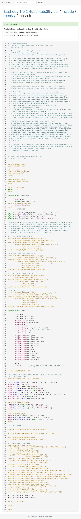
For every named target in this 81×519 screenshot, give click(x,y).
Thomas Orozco (47, 516)
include (68, 11)
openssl (9, 16)
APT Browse (7, 3)
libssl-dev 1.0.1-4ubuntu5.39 (26, 11)
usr (56, 11)
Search (40, 2)
